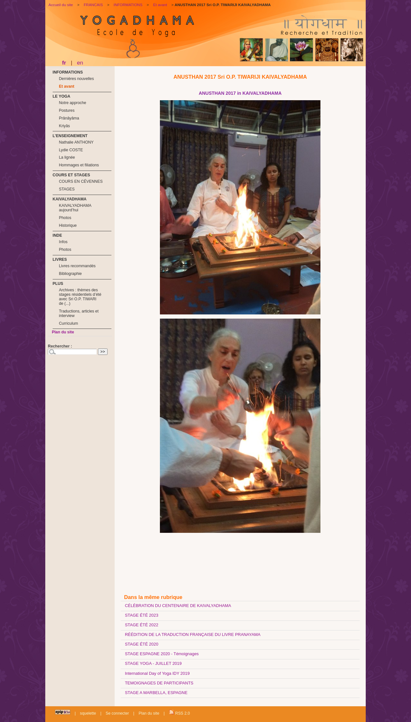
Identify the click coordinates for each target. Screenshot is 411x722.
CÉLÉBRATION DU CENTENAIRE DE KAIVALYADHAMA (178, 605)
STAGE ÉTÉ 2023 (141, 615)
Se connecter (117, 713)
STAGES (66, 189)
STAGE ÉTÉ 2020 (141, 644)
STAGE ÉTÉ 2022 (141, 624)
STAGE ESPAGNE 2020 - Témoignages (162, 653)
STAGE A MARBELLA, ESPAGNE (156, 692)
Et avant (66, 86)
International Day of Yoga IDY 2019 (157, 673)
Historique (67, 225)
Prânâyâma (69, 118)
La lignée (67, 157)
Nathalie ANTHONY (76, 142)
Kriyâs (64, 126)
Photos (65, 218)
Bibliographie (70, 273)
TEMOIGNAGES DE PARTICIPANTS (159, 683)
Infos (63, 242)
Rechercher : (60, 346)
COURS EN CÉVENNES (80, 181)
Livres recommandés (77, 266)
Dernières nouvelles (76, 78)
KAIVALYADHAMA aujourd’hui (75, 207)
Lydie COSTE (71, 150)
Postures (66, 110)
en (80, 62)
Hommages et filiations (79, 165)
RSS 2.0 (179, 712)
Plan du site (63, 332)
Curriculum (68, 323)
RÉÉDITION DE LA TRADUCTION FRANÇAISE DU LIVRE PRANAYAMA (192, 634)
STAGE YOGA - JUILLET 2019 (153, 663)
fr (64, 62)
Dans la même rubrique (153, 597)
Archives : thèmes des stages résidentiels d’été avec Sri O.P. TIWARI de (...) (80, 297)
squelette (88, 713)
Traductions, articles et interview (78, 313)
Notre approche (72, 103)
